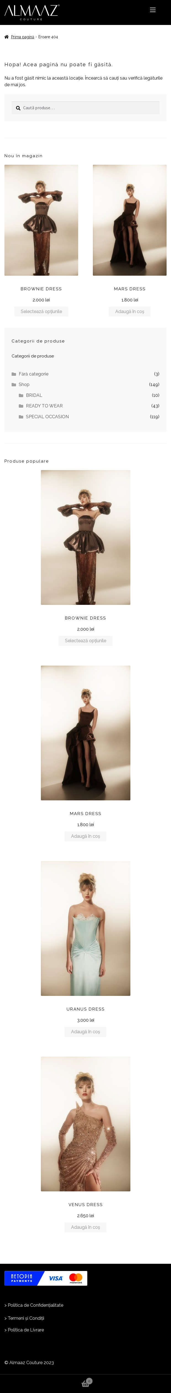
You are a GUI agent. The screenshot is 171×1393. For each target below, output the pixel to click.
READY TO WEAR (44, 405)
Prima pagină (22, 37)
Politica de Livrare (26, 1330)
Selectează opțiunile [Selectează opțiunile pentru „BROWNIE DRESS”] (41, 311)
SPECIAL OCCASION (47, 416)
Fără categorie (33, 374)
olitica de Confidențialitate (36, 1305)
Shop (24, 384)
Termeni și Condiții (26, 1318)
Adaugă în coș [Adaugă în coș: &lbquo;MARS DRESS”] (129, 311)
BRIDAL (34, 395)
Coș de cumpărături (46, 1379)
